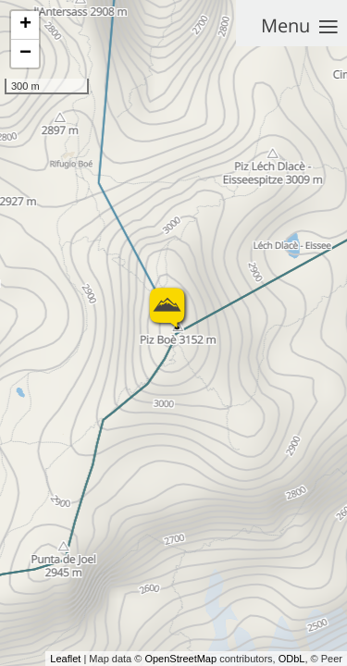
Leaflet (65, 658)
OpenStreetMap (180, 658)
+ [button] (25, 25)
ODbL (292, 658)
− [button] (25, 54)
